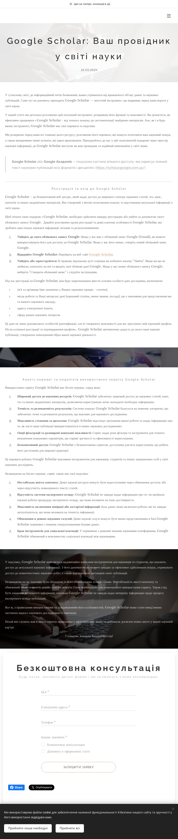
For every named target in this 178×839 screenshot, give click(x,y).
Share (16, 787)
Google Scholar (101, 254)
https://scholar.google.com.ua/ (120, 168)
